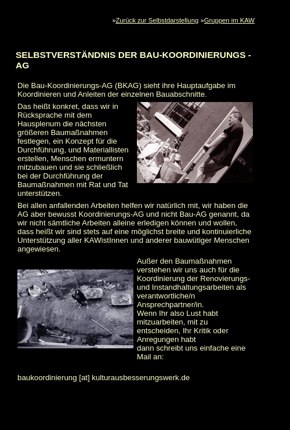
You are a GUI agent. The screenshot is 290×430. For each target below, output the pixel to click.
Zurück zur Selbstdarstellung (156, 20)
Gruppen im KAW (229, 20)
